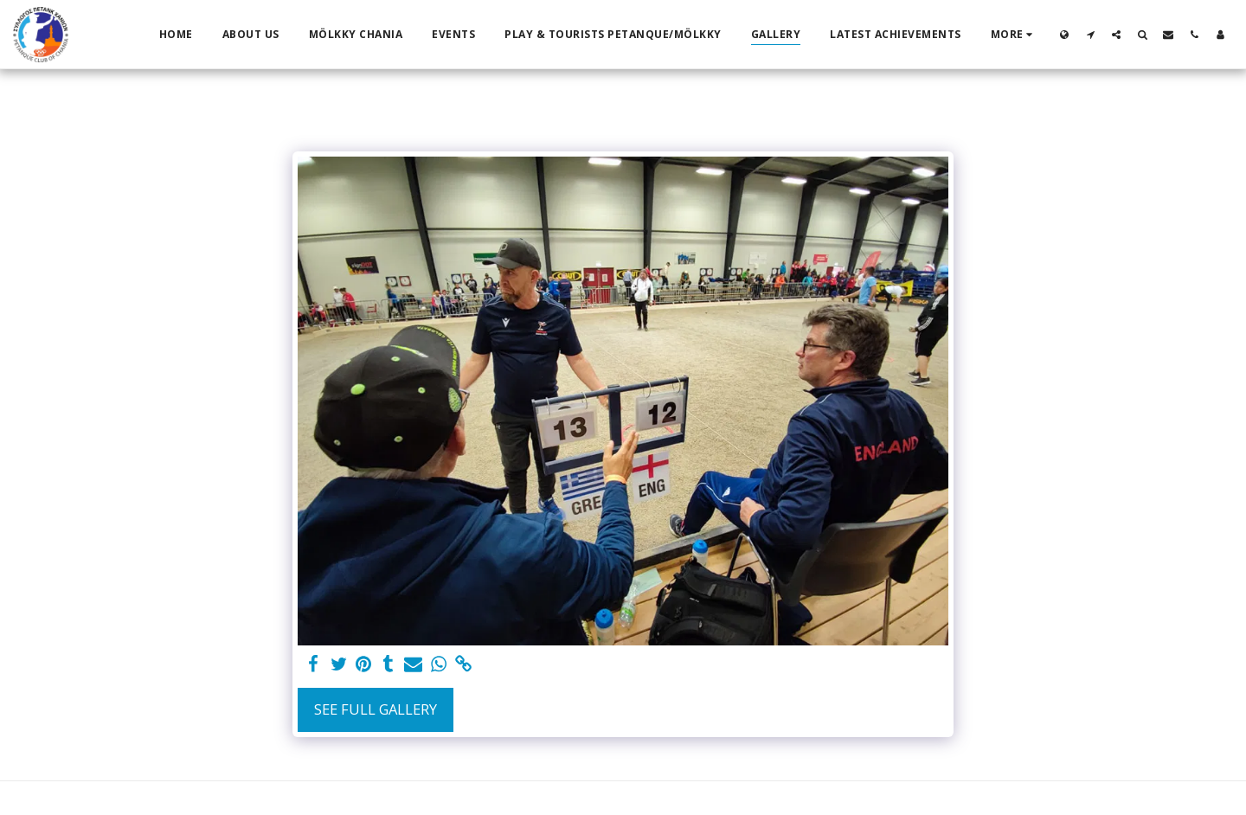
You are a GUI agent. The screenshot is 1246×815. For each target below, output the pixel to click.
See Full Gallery (375, 709)
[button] (1090, 34)
